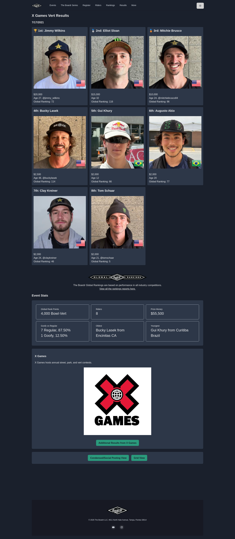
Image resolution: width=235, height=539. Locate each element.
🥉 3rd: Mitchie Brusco (165, 30)
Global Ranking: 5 (100, 261)
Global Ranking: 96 (159, 101)
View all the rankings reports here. (117, 289)
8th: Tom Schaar (103, 190)
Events (53, 5)
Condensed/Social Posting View (108, 458)
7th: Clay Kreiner (46, 190)
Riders (98, 5)
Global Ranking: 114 (44, 181)
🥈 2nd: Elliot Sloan (105, 30)
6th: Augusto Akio (162, 110)
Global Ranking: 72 (44, 101)
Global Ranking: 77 (159, 181)
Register (86, 5)
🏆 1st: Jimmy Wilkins (49, 30)
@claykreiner (50, 258)
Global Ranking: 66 (101, 181)
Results (123, 5)
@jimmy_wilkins (51, 98)
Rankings (110, 5)
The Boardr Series (69, 5)
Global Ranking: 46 (44, 261)
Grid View (139, 458)
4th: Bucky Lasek (46, 110)
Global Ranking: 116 (102, 101)
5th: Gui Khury (101, 110)
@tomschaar (107, 258)
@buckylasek (50, 178)
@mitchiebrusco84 (168, 98)
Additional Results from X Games (117, 443)
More (133, 5)
